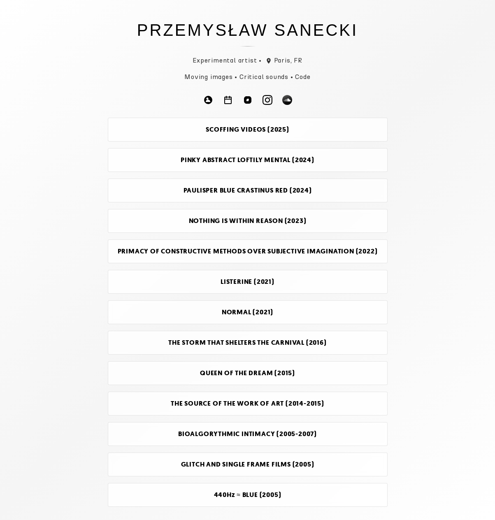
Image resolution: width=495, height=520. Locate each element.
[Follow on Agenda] (228, 101)
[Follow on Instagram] (267, 101)
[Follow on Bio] (208, 101)
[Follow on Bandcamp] (248, 101)
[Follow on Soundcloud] (287, 101)
